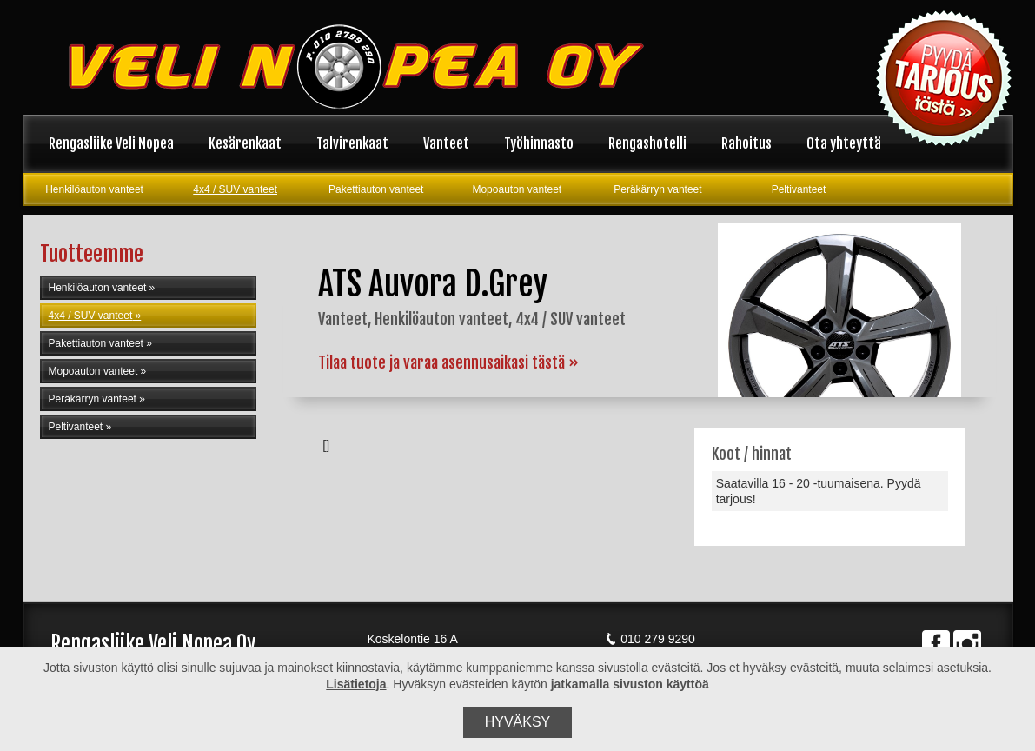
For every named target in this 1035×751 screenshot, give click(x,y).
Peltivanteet (799, 189)
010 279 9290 (650, 639)
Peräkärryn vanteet (657, 189)
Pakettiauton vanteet (375, 189)
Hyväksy (518, 721)
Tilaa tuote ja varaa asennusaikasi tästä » (448, 362)
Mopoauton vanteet (516, 189)
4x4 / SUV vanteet (235, 189)
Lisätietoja (356, 684)
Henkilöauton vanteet (94, 189)
